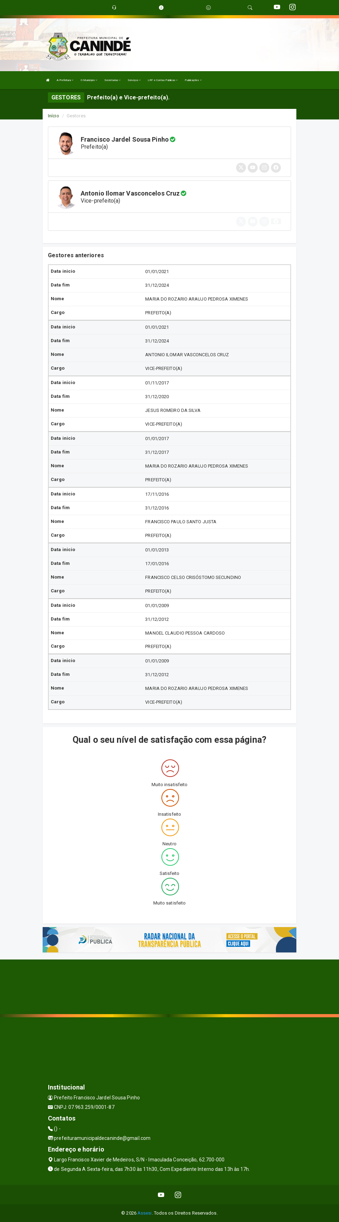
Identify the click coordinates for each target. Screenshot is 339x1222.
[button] (276, 221)
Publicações (193, 80)
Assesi (144, 1213)
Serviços (134, 80)
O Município (89, 80)
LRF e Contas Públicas (163, 80)
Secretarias (112, 80)
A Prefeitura (65, 80)
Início (53, 115)
